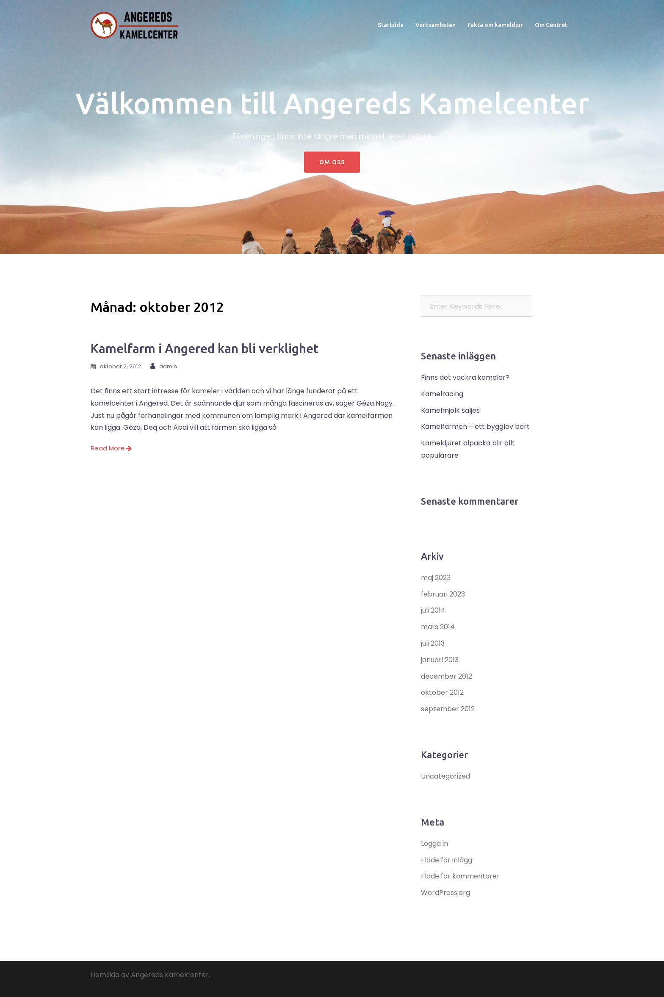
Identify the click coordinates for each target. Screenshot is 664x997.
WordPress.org (445, 893)
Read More (111, 448)
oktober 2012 (442, 692)
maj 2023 (436, 578)
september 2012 (448, 709)
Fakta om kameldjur (495, 25)
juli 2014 (433, 610)
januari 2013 (440, 660)
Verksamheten (435, 25)
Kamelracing (442, 394)
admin (168, 366)
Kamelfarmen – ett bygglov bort (475, 426)
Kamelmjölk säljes (450, 410)
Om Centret (551, 25)
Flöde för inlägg (446, 860)
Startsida (391, 25)
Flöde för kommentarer (460, 876)
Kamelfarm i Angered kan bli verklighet (204, 348)
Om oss (332, 162)
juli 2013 (433, 643)
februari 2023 (443, 594)
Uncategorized (445, 776)
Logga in (434, 843)
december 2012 (446, 676)
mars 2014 (438, 627)
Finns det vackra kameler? (465, 377)
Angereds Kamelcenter (170, 975)
